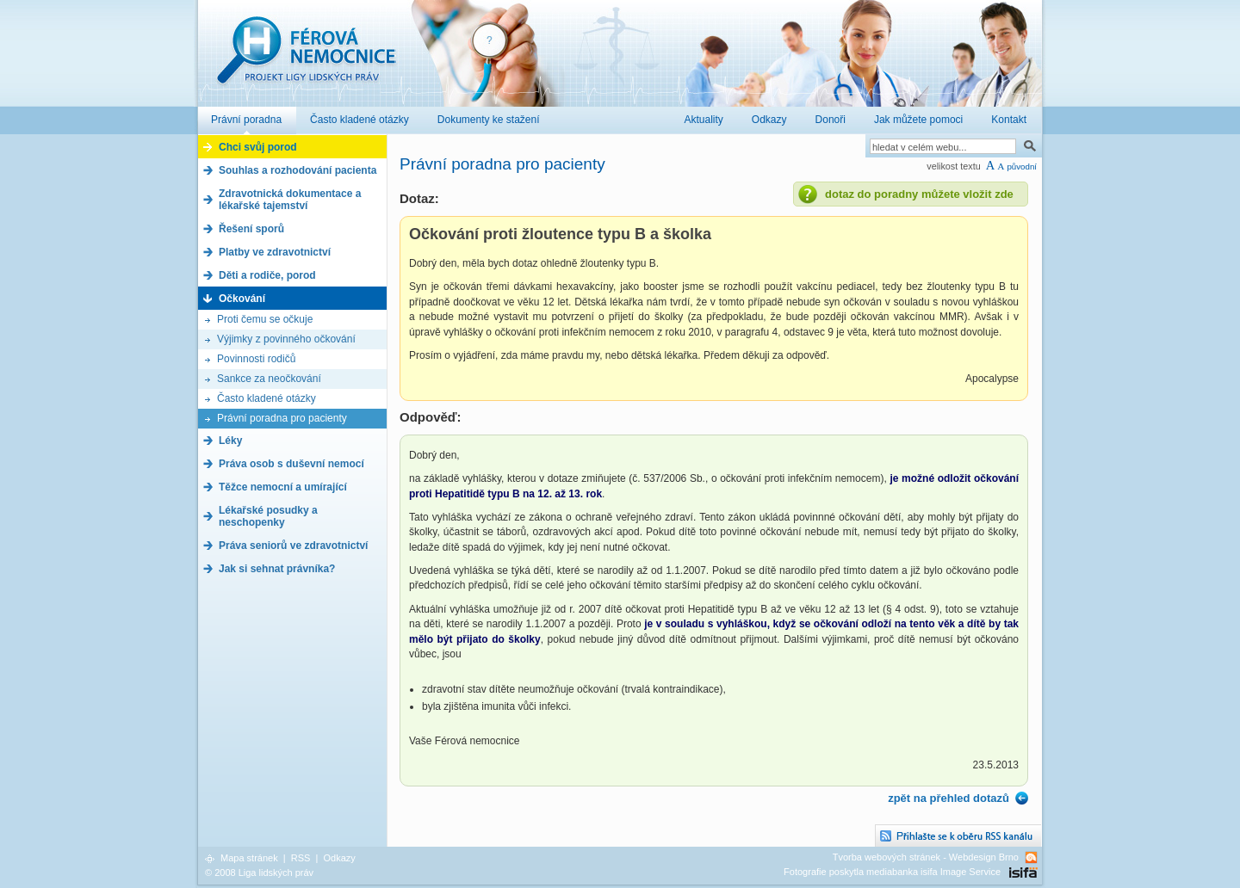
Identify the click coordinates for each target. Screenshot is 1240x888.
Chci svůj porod (258, 147)
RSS (301, 858)
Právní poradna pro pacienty (282, 418)
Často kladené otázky (266, 398)
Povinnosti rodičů (256, 359)
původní (1022, 166)
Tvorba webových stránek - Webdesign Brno (926, 857)
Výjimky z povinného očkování (286, 339)
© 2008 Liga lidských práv (259, 872)
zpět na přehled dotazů (948, 798)
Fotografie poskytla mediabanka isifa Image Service (892, 871)
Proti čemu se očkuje (265, 319)
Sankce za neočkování (269, 379)
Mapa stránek (249, 858)
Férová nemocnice (305, 59)
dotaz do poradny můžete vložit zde (919, 194)
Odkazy (339, 858)
